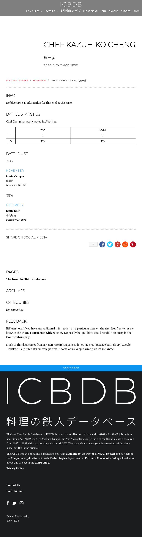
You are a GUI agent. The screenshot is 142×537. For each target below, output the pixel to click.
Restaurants (69, 11)
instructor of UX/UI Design (98, 453)
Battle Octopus (15, 176)
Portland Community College (103, 458)
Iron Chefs (32, 11)
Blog (136, 11)
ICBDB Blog (42, 462)
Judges (125, 11)
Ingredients (91, 11)
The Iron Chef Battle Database (26, 279)
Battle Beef (13, 211)
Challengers (110, 11)
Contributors (15, 337)
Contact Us (13, 485)
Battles (50, 11)
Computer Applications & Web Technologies (39, 458)
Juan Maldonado (70, 453)
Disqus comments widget (38, 333)
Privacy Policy (15, 468)
